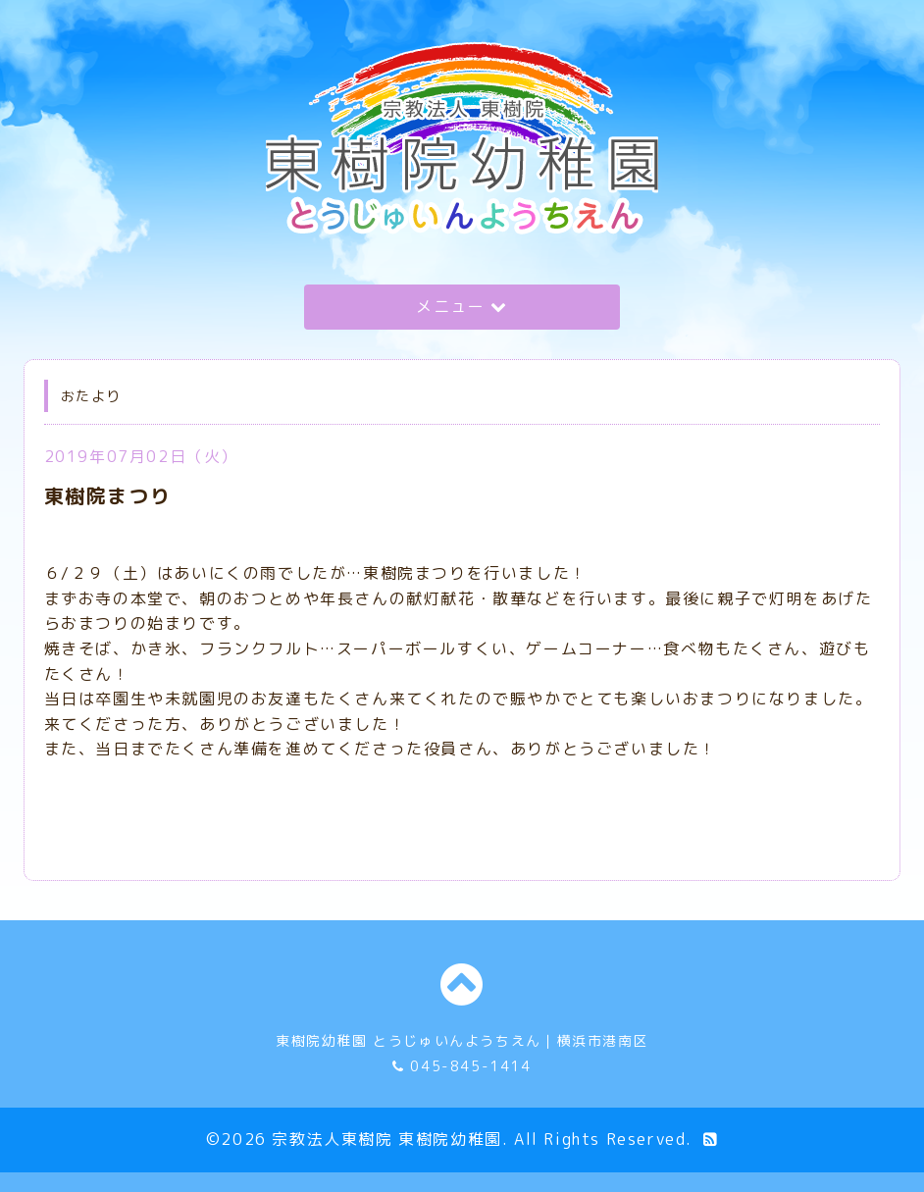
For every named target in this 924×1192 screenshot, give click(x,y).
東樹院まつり (108, 495)
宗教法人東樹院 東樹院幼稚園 (386, 1139)
